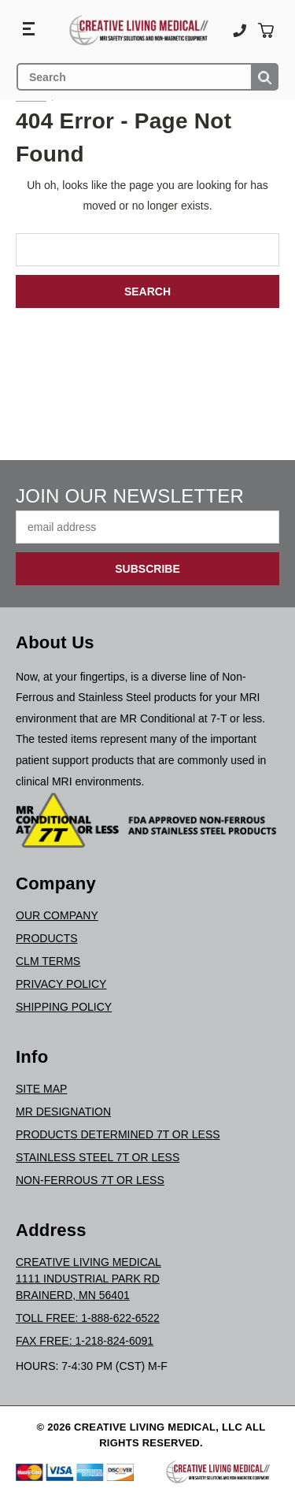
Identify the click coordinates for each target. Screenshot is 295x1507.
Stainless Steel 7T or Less (97, 1157)
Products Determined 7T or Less (118, 1134)
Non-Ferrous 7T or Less (90, 1180)
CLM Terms (48, 961)
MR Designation (63, 1111)
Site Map (41, 1088)
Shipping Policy (64, 1006)
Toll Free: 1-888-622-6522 (88, 1318)
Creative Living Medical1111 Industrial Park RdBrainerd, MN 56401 (88, 1278)
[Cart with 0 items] (265, 30)
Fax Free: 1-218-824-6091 (84, 1340)
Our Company (57, 915)
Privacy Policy (61, 984)
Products (47, 938)
